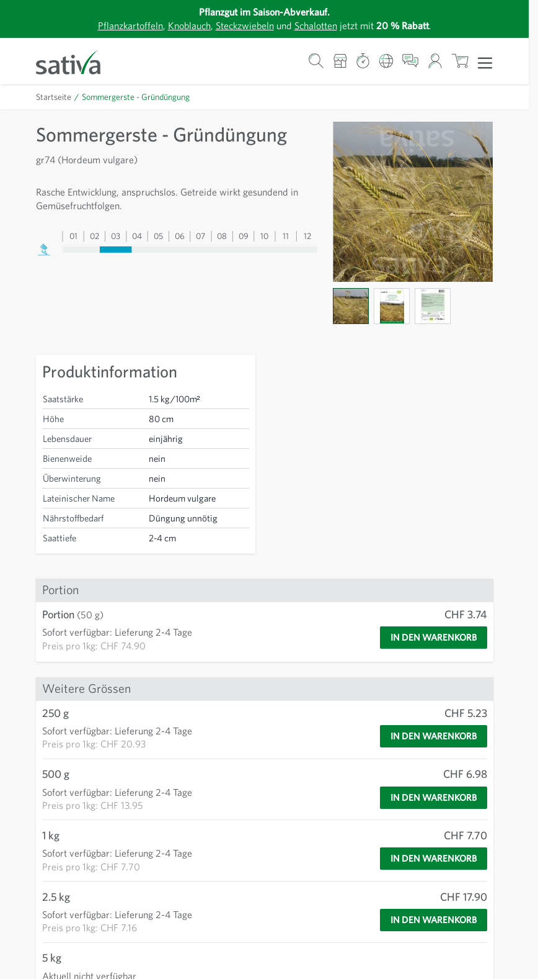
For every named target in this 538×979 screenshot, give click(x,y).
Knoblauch (182, 25)
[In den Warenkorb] (428, 637)
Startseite (54, 97)
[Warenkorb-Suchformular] (316, 61)
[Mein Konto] (434, 61)
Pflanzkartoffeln (120, 25)
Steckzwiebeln (243, 25)
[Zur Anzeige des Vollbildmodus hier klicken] (413, 202)
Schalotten (321, 25)
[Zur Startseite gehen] (76, 61)
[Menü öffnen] (485, 62)
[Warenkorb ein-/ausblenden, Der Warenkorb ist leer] (460, 61)
